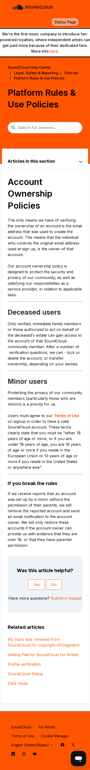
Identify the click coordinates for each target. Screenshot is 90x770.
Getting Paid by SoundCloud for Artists (43, 654)
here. (54, 51)
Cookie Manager (55, 736)
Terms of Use (22, 736)
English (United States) (32, 745)
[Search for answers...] (45, 128)
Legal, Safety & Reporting (36, 73)
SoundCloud (21, 727)
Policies (71, 73)
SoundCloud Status (25, 673)
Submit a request (66, 598)
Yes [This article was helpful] (36, 584)
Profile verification (24, 664)
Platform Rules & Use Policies (39, 78)
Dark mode (18, 683)
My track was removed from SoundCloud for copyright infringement (43, 642)
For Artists (46, 727)
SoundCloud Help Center (29, 67)
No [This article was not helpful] (54, 584)
